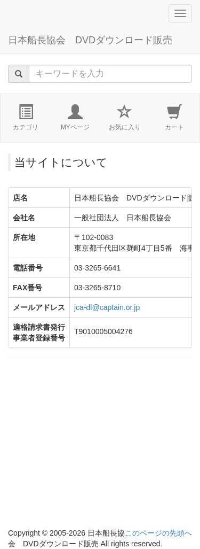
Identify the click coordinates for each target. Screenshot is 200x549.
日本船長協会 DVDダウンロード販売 (90, 40)
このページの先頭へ (158, 533)
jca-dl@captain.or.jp (107, 307)
